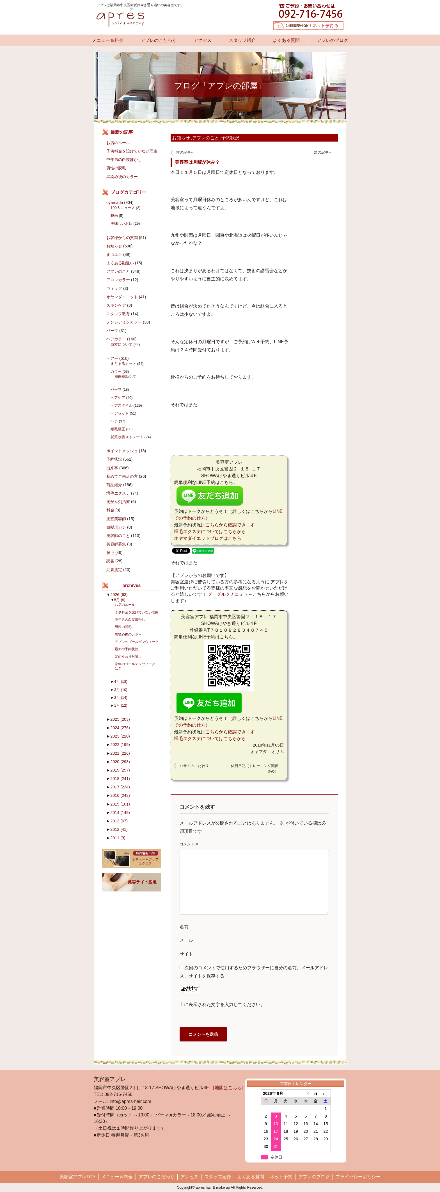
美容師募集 (116, 544)
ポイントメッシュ (122, 451)
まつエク (114, 254)
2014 (120, 812)
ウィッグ (114, 288)
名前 (184, 926)
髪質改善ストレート (127, 437)
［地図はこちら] (226, 1087)
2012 (119, 829)
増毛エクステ (118, 493)
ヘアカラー (116, 339)
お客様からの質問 (122, 237)
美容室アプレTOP (77, 1176)
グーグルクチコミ (226, 594)
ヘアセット (120, 413)
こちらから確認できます (230, 524)
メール (186, 940)
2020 (120, 761)
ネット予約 (281, 1176)
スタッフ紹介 (242, 40)
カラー (116, 371)
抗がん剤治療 (118, 501)
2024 (120, 727)
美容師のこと (118, 535)
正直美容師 (116, 519)
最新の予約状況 (126, 649)
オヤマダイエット (122, 297)
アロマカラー (118, 279)
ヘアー (112, 358)
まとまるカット (123, 363)
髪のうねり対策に (128, 656)
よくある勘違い (120, 263)
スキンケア (116, 305)
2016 (120, 795)
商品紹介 (114, 485)
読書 (110, 561)
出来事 (112, 468)
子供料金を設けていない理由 (131, 151)
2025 (120, 719)
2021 (120, 753)
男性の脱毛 (116, 168)
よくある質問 (286, 40)
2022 (120, 744)
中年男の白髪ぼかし (124, 159)
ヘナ (114, 421)
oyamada (114, 202)
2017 (120, 787)
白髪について (121, 344)
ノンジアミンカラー (124, 322)
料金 (110, 510)
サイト (186, 954)
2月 (120, 697)
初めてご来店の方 (122, 476)
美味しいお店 (121, 223)
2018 (120, 778)
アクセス (203, 40)
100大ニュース (123, 208)
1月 (120, 705)
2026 (119, 594)
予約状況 (230, 137)
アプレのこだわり (159, 40)
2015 (120, 804)
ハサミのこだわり (194, 766)
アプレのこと (205, 137)
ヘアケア (118, 397)
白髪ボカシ (116, 527)
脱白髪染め (123, 376)
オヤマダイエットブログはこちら (207, 538)
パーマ (112, 330)
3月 (120, 690)
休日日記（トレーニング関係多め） (254, 769)
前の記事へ (185, 152)
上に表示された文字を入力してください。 (222, 1004)
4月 (120, 681)
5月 (119, 600)
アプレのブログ (332, 40)
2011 (117, 838)
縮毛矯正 (118, 429)
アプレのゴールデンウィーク (137, 641)
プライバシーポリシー (358, 1176)
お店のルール (118, 142)
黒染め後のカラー (122, 176)
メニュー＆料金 (107, 40)
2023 (120, 736)
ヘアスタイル (121, 405)
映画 (114, 215)
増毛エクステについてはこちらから (210, 531)
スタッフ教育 (118, 313)
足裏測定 (114, 569)
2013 (119, 821)
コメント (189, 844)
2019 (120, 770)
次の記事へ (323, 152)
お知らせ (181, 137)
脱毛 (110, 552)
